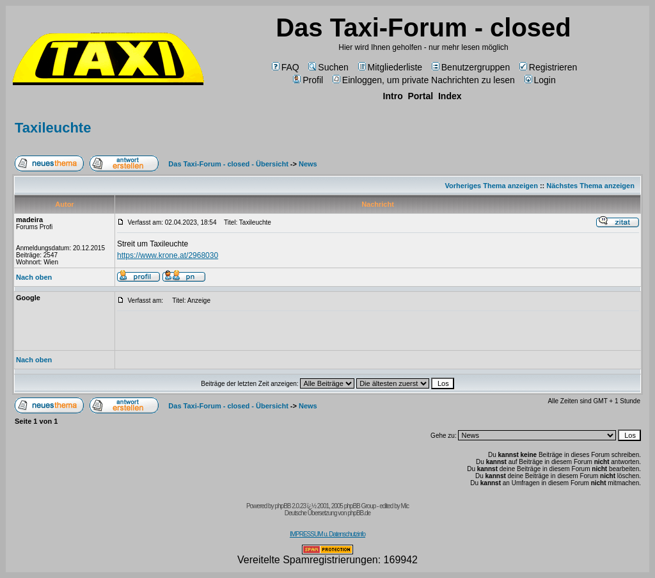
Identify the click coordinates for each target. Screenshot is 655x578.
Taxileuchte (53, 128)
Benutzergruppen (471, 67)
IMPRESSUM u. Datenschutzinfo (327, 534)
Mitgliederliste (390, 67)
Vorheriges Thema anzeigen (491, 185)
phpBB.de (358, 513)
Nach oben (34, 277)
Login (540, 80)
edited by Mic (394, 506)
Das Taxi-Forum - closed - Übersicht (228, 164)
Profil (308, 80)
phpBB (282, 506)
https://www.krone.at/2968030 (167, 255)
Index (450, 96)
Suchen (328, 67)
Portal (420, 96)
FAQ (285, 67)
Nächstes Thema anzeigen (590, 185)
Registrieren (548, 67)
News (308, 164)
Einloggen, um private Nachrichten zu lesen (424, 80)
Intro (393, 96)
